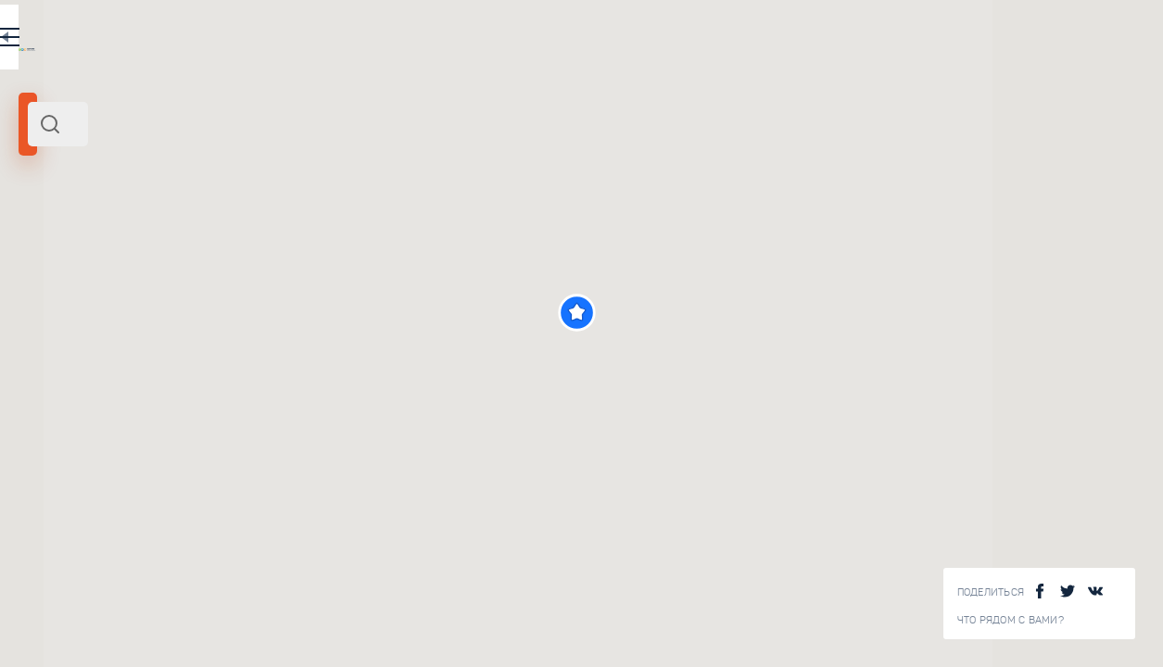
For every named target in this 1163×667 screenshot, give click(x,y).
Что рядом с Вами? (1010, 620)
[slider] (69, 336)
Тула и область (67, 252)
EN (406, 40)
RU (367, 40)
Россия (169, 252)
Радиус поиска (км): (68, 305)
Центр (130, 252)
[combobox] (250, 124)
